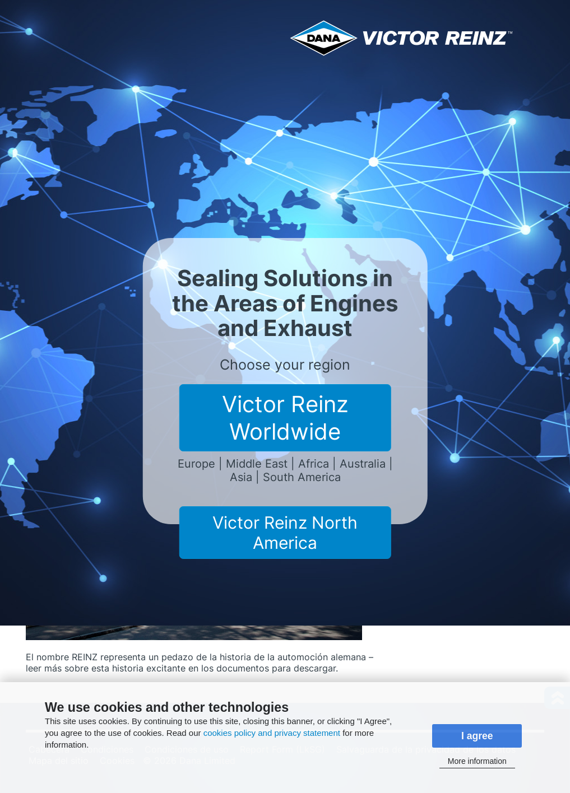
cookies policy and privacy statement (271, 733)
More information (477, 761)
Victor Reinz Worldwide (285, 417)
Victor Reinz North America (285, 532)
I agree (477, 735)
